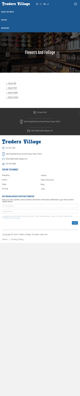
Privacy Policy (16, 218)
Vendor (44, 175)
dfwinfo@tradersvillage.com (42, 131)
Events (4, 180)
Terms (4, 239)
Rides (4, 184)
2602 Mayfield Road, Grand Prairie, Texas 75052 (42, 121)
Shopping (5, 175)
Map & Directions (47, 180)
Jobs (43, 189)
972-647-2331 (42, 112)
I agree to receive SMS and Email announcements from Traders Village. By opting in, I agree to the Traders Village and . (38, 217)
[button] (37, 4)
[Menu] (75, 4)
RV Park (5, 189)
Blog (42, 184)
